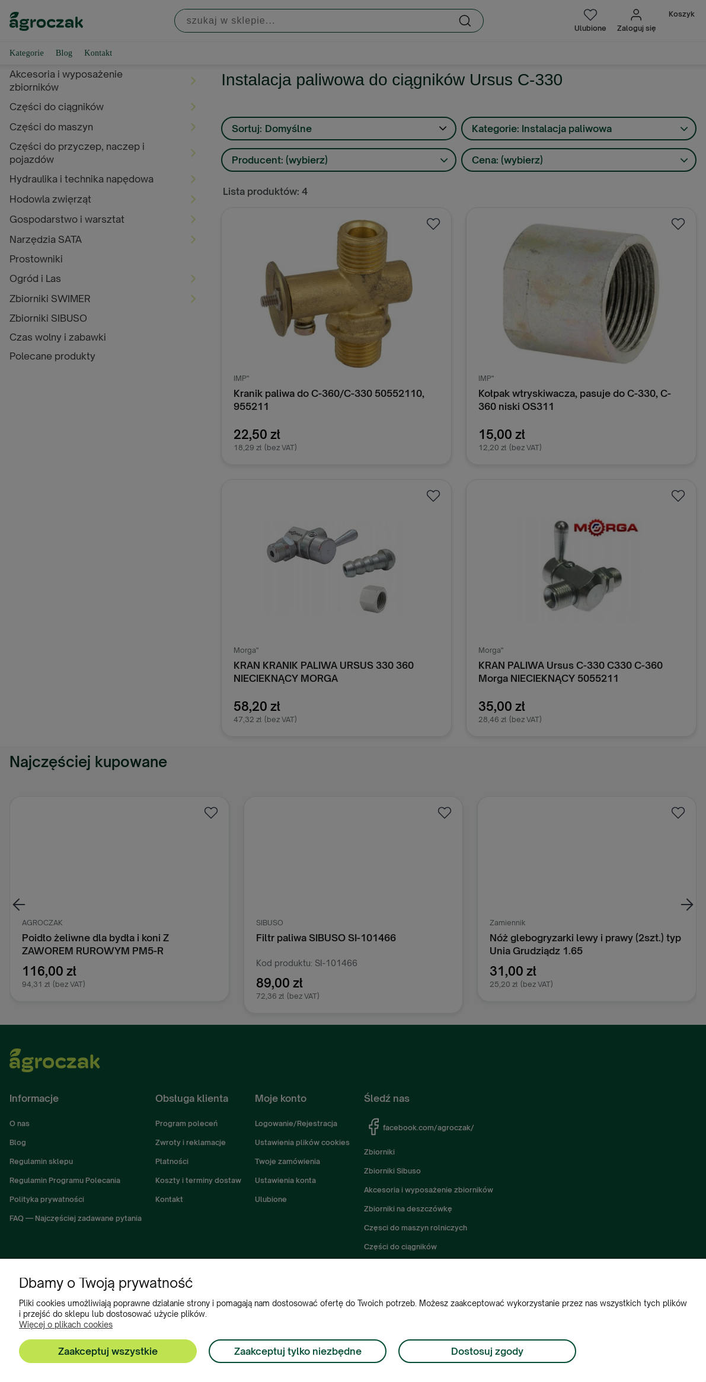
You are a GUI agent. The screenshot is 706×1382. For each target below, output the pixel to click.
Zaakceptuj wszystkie (108, 1351)
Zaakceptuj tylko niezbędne (298, 1351)
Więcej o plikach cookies (66, 1324)
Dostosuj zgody (487, 1351)
